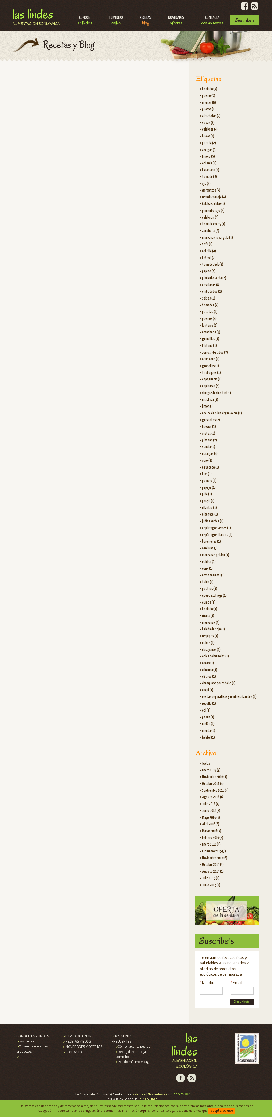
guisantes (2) (211, 420)
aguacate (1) (210, 467)
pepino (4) (208, 271)
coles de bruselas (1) (215, 656)
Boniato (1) (209, 609)
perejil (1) (208, 501)
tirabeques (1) (211, 373)
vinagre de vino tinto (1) (218, 393)
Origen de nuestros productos (32, 1048)
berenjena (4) (210, 170)
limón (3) (208, 406)
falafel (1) (208, 737)
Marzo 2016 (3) (211, 831)
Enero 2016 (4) (211, 844)
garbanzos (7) (211, 190)
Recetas (145, 21)
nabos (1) (208, 643)
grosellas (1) (210, 366)
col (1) (206, 710)
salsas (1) (208, 298)
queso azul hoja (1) (214, 596)
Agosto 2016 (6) (213, 797)
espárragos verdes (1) (216, 528)
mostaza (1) (210, 400)
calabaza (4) (210, 129)
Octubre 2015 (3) (213, 865)
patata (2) (209, 143)
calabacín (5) (210, 217)
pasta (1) (208, 717)
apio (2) (207, 460)
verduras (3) (210, 548)
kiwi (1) (207, 474)
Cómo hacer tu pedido (132, 1046)
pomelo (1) (209, 481)
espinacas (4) (210, 386)
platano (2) (209, 440)
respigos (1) (210, 636)
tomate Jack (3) (212, 264)
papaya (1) (209, 488)
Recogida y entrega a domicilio (131, 1054)
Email (236, 982)
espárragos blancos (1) (217, 535)
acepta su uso (221, 1110)
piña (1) (207, 494)
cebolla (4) (209, 251)
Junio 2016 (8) (211, 811)
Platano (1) (209, 346)
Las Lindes (36, 16)
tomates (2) (210, 305)
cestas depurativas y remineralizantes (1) (229, 697)
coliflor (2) (209, 562)
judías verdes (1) (212, 521)
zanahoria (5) (210, 231)
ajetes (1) (208, 433)
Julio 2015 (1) (210, 878)
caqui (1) (207, 690)
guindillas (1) (210, 339)
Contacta (212, 21)
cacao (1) (208, 663)
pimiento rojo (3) (213, 211)
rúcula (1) (208, 616)
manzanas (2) (210, 623)
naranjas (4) (210, 454)
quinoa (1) (208, 602)
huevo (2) (208, 136)
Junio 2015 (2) (211, 885)
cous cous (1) (210, 359)
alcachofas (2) (211, 116)
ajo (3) (206, 184)
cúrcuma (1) (209, 670)
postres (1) (209, 589)
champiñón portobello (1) (219, 683)
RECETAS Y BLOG (76, 1041)
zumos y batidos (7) (215, 352)
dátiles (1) (209, 676)
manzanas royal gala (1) (217, 238)
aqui (143, 1110)
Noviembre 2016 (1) (214, 777)
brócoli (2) (209, 258)
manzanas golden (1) (215, 555)
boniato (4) (209, 89)
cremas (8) (209, 103)
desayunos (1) (211, 650)
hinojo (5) (208, 156)
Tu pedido (116, 21)
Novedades (176, 21)
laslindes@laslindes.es (150, 1094)
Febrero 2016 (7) (212, 838)
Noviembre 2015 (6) (214, 858)
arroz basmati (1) (213, 575)
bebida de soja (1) (213, 629)
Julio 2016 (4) (210, 804)
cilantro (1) (209, 508)
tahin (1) (207, 582)
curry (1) (207, 568)
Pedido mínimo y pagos (134, 1061)
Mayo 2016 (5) (211, 818)
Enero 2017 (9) (211, 770)
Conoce (84, 21)
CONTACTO (72, 1052)
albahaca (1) (210, 514)
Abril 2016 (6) (210, 824)
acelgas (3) (209, 150)
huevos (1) (209, 427)
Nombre (208, 982)
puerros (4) (209, 319)
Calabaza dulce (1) (213, 204)
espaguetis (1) (212, 379)
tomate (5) (209, 177)
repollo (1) (209, 704)
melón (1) (208, 724)
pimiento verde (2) (214, 278)
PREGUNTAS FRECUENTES (123, 1038)
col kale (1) (209, 163)
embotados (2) (212, 292)
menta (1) (208, 731)
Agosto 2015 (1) (213, 871)
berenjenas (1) (211, 541)
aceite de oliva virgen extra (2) (222, 413)
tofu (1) (207, 244)
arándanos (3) (211, 332)
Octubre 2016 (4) (213, 784)
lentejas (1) (209, 325)
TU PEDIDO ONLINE (77, 1036)
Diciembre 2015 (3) (214, 851)
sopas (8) (208, 123)
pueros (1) (209, 109)
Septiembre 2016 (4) (215, 790)
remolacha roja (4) (214, 197)
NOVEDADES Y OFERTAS (82, 1046)
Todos (206, 763)
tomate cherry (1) (213, 224)
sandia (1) (208, 447)
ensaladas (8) (211, 285)
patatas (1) (209, 312)
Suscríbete (244, 20)
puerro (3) (208, 96)
